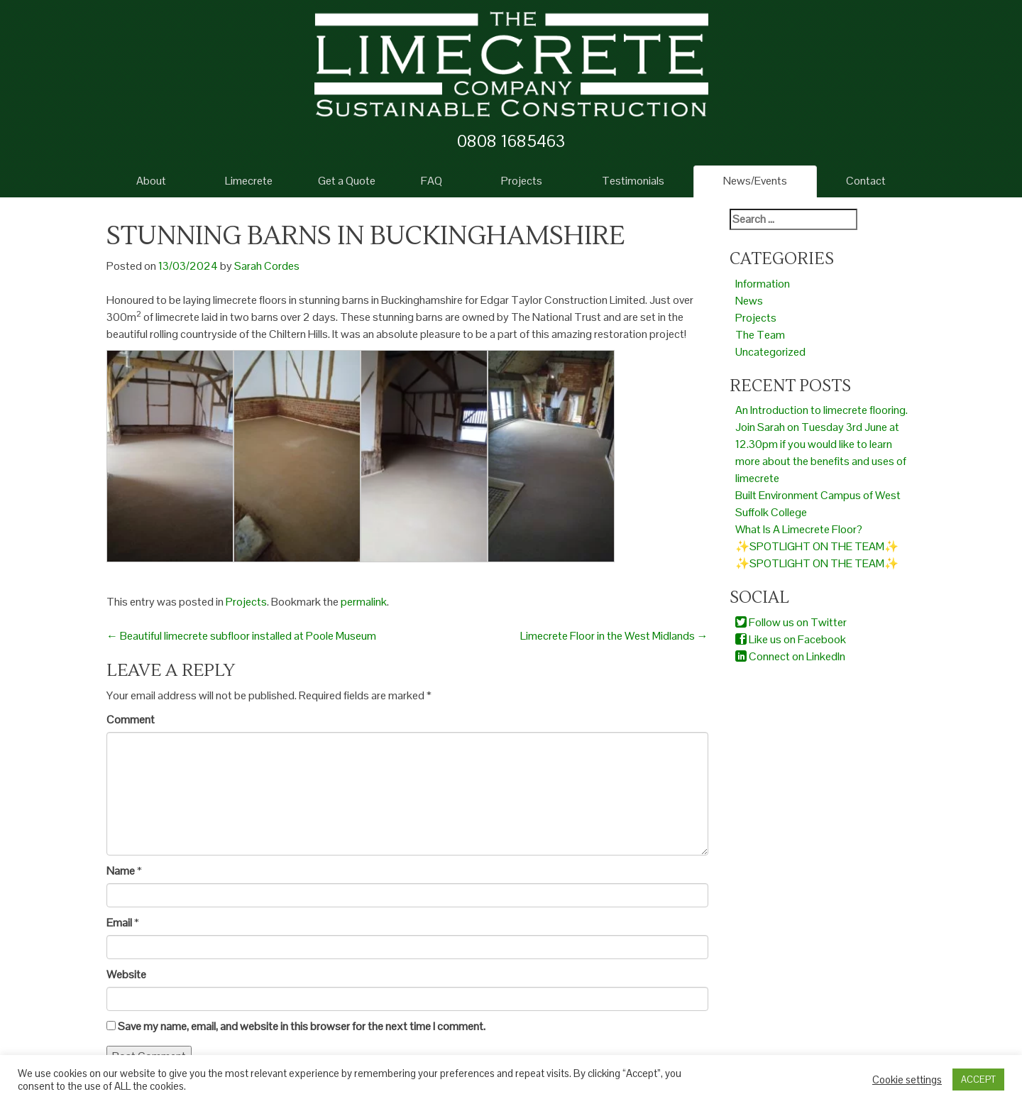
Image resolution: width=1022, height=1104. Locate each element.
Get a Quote (346, 180)
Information (762, 283)
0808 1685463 (511, 141)
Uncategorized (770, 351)
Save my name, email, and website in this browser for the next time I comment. (301, 1026)
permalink (364, 601)
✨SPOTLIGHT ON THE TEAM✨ (817, 546)
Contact (866, 180)
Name (120, 870)
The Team (760, 334)
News (749, 300)
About (151, 180)
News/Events (755, 180)
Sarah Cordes (267, 265)
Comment (130, 719)
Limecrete (249, 180)
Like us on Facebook (790, 639)
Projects (521, 180)
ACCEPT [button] (978, 1079)
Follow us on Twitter (791, 622)
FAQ (431, 180)
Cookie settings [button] (907, 1079)
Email (119, 922)
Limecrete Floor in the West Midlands (614, 635)
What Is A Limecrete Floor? (798, 529)
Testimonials (633, 180)
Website (126, 974)
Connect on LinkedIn (790, 656)
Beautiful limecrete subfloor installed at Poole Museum (241, 635)
